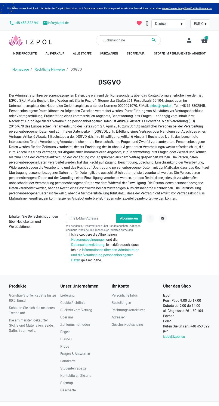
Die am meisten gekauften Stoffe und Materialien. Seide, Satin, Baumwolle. (31, 325)
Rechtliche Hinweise (50, 69)
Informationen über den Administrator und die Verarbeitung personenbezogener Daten (105, 255)
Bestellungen (121, 303)
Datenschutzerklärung (87, 245)
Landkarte (67, 361)
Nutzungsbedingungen (88, 240)
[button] (204, 40)
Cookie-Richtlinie (72, 303)
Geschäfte (68, 390)
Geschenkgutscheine (127, 325)
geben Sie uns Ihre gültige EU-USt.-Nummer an (187, 8)
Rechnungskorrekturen (128, 310)
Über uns (67, 317)
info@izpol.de (56, 23)
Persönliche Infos (125, 295)
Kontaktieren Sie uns (75, 376)
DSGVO (66, 339)
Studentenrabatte (73, 368)
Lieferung (67, 295)
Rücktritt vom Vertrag (76, 310)
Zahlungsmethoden (75, 325)
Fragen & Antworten (75, 354)
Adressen (119, 317)
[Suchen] (128, 40)
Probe (64, 346)
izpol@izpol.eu (174, 337)
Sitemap (66, 383)
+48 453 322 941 (24, 23)
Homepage (20, 69)
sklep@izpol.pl (161, 106)
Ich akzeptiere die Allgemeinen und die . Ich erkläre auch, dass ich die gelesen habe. (105, 247)
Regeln (65, 332)
